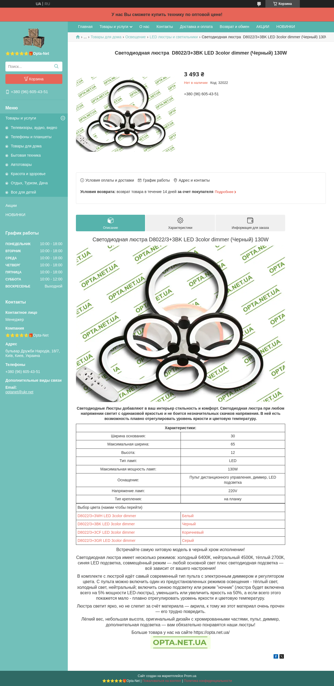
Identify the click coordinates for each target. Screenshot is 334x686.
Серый (188, 540)
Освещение (135, 37)
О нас (144, 26)
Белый (188, 516)
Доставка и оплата (196, 26)
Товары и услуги (20, 118)
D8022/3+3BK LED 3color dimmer (106, 524)
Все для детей (23, 192)
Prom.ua (190, 676)
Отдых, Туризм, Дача (29, 183)
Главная (85, 26)
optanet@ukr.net (19, 392)
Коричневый (193, 532)
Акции (11, 205)
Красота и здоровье (28, 174)
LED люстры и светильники (174, 37)
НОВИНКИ (15, 214)
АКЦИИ (262, 26)
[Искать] (56, 66)
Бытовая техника (26, 155)
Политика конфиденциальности (208, 681)
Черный (189, 524)
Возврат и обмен (234, 26)
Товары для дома (26, 146)
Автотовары (21, 164)
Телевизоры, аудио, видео (34, 127)
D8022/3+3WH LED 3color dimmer (107, 516)
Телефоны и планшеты (31, 137)
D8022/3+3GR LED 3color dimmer (107, 540)
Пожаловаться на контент (161, 681)
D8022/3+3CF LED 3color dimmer (106, 532)
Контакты (164, 26)
